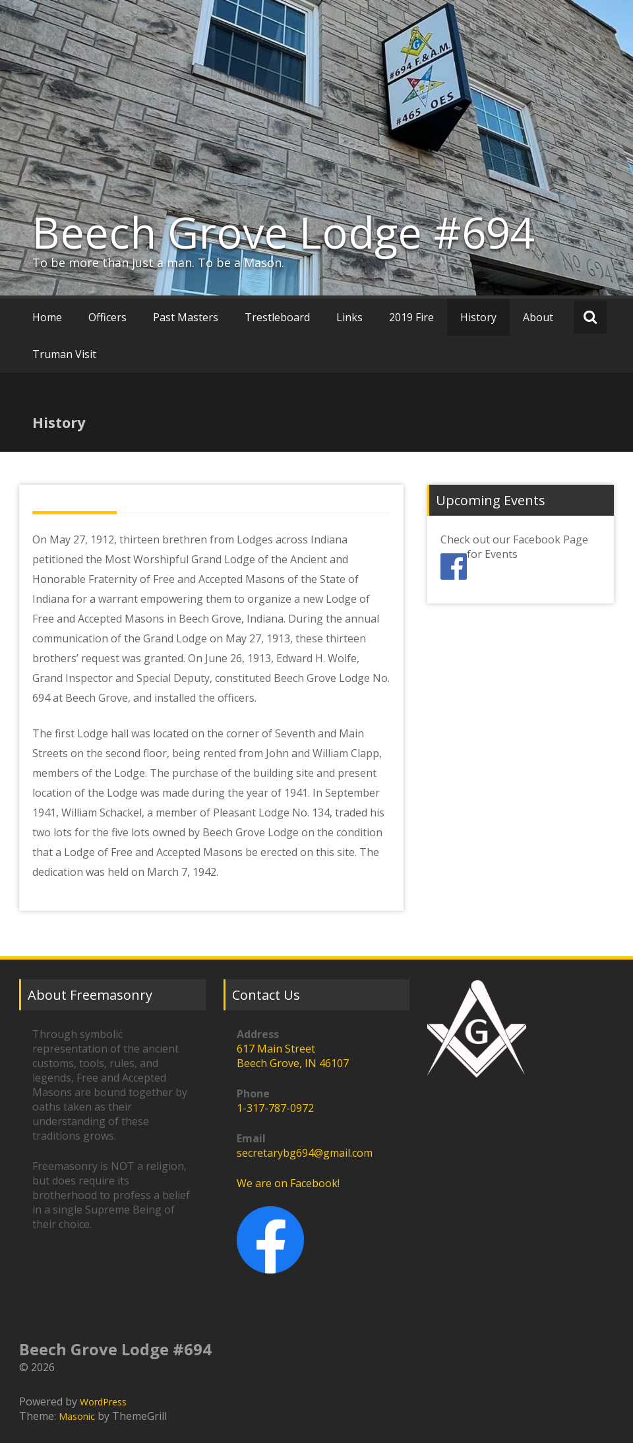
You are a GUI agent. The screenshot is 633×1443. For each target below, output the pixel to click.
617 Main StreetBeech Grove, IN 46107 (293, 1055)
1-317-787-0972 (275, 1108)
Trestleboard (277, 317)
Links (349, 317)
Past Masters (185, 317)
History (478, 317)
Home (47, 317)
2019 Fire (411, 317)
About (538, 317)
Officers (107, 317)
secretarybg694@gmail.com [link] (305, 1153)
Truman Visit (64, 354)
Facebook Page (550, 539)
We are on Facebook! (288, 1183)
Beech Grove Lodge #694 (283, 232)
